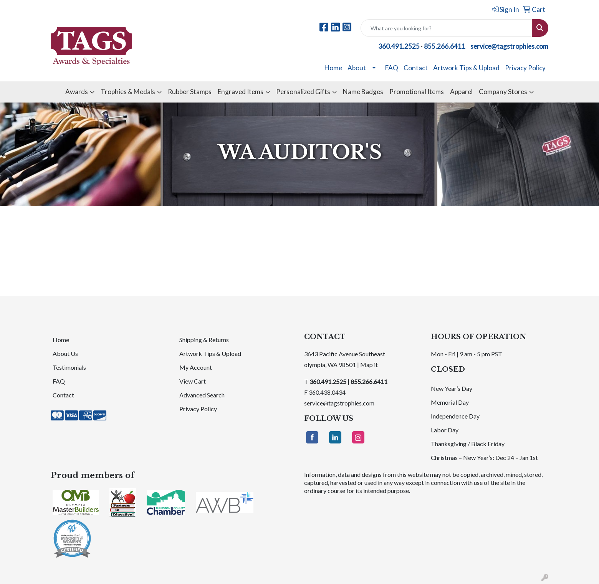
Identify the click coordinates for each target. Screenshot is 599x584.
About (356, 68)
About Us (65, 353)
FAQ (391, 68)
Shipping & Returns (204, 339)
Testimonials (69, 367)
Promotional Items (416, 92)
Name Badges (363, 92)
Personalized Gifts (303, 92)
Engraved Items (240, 92)
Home (333, 68)
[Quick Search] (446, 28)
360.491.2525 (399, 46)
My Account (195, 367)
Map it (369, 364)
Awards (76, 92)
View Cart (192, 381)
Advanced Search (202, 395)
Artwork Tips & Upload (466, 68)
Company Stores (503, 92)
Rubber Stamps (190, 92)
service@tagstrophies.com (509, 46)
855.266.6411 (444, 46)
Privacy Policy (525, 68)
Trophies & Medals (128, 92)
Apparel (461, 92)
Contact (416, 68)
